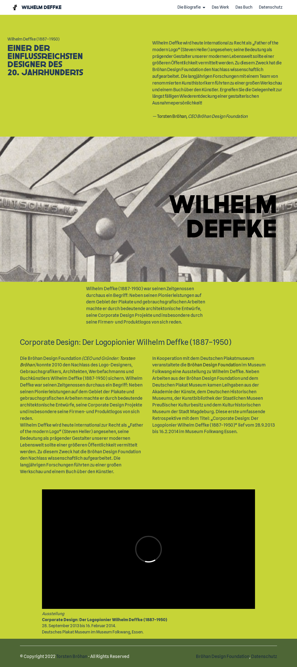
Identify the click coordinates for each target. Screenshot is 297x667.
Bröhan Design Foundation (214, 365)
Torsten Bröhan (171, 116)
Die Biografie (189, 7)
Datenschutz (271, 7)
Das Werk (220, 7)
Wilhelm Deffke (41, 7)
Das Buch (244, 7)
